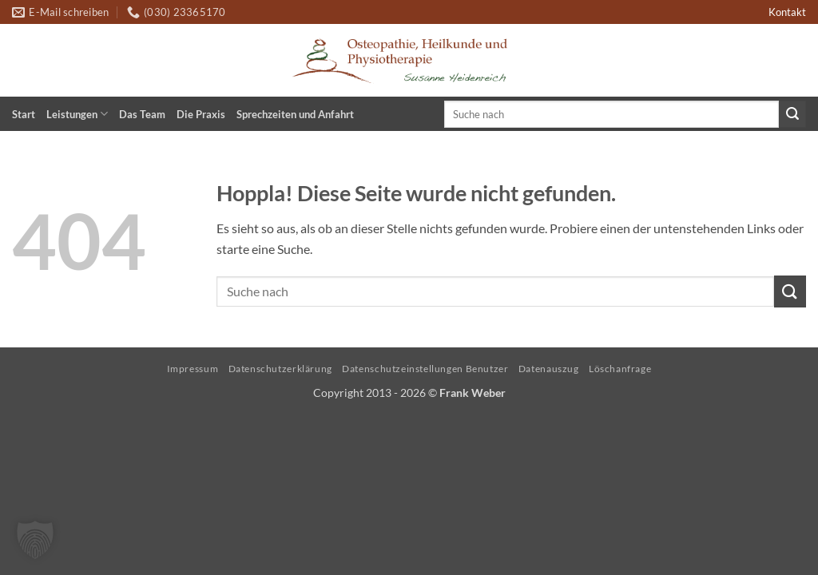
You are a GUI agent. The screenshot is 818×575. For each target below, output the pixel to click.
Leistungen (77, 113)
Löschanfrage (620, 369)
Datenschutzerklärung (280, 369)
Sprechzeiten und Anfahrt (295, 114)
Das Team (142, 114)
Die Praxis (201, 114)
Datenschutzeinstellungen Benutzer (425, 369)
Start (23, 114)
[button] (35, 540)
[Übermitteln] (792, 114)
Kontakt (787, 12)
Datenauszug (548, 369)
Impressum (193, 369)
